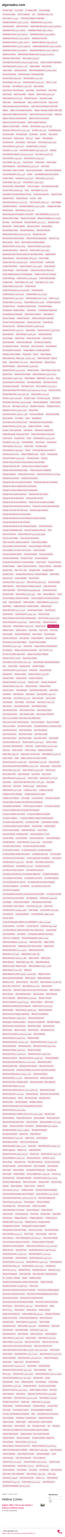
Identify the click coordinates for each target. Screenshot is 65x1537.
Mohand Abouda (32, 1094)
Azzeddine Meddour (10, 206)
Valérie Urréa (7, 1426)
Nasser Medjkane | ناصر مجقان (14, 1158)
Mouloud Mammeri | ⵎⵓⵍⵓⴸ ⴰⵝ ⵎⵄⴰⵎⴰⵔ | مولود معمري (22, 1114)
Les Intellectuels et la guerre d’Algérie (41, 882)
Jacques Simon (8, 690)
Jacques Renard (31, 686)
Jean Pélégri (19, 702)
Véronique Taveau (38, 1426)
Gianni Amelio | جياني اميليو (36, 582)
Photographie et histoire (11, 1226)
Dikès (5, 362)
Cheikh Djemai (30, 286)
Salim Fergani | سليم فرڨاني (12, 1342)
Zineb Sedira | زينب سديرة (31, 1482)
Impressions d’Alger (30, 658)
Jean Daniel (30, 694)
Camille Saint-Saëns (10, 266)
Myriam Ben (23, 1134)
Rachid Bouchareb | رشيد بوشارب (14, 1254)
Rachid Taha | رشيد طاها (11, 1266)
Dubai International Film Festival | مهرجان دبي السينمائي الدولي (24, 390)
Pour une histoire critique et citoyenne (16, 1242)
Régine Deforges (47, 1282)
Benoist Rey (7, 226)
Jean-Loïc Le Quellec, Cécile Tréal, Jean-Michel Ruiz (21, 718)
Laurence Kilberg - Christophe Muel (15, 834)
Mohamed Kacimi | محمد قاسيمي (14, 1054)
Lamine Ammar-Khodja (11, 830)
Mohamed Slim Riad (10, 1066)
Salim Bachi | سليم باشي (47, 1338)
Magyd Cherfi (49, 946)
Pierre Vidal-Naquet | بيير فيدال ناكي (28, 1238)
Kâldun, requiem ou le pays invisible (33, 758)
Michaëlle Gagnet (53, 1022)
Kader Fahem (7, 758)
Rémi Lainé (34, 1286)
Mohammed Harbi (46, 1078)
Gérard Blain (54, 574)
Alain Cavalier (39, 86)
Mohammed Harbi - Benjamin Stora (15, 1082)
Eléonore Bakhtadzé (40, 402)
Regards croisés (35, 1278)
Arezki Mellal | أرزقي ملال (12, 182)
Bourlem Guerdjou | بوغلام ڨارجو (39, 246)
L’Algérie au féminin (46, 790)
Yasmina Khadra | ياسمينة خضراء (35, 1462)
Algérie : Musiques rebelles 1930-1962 (48, 110)
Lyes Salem (21, 934)
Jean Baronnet (18, 694)
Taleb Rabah (7, 1398)
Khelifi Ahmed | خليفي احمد (12, 790)
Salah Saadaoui (51, 1334)
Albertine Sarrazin (31, 98)
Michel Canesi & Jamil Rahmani (14, 1026)
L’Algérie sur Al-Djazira (11, 798)
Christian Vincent (9, 306)
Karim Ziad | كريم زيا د (10, 18)
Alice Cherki (53, 134)
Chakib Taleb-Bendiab (47, 278)
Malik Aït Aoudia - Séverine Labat (14, 966)
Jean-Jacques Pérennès (45, 714)
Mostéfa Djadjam (21, 1102)
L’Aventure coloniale (52, 798)
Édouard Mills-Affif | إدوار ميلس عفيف (16, 394)
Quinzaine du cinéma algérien (13, 1246)
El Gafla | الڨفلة (29, 398)
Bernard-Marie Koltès (10, 230)
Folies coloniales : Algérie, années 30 (16, 542)
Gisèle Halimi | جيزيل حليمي (25, 594)
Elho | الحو (6, 406)
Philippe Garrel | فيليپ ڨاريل (13, 1222)
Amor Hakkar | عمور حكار (12, 162)
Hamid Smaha (8, 614)
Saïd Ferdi (55, 1326)
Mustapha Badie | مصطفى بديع (46, 1126)
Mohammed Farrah (31, 1078)
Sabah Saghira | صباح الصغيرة (26, 1322)
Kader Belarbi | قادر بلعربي (51, 754)
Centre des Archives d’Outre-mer (42, 270)
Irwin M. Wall (12, 666)
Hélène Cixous (40, 626)
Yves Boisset (44, 1470)
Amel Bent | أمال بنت (10, 150)
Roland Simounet (46, 1318)
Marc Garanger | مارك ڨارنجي (50, 982)
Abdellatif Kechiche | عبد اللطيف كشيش (16, 46)
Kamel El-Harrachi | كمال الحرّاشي (15, 762)
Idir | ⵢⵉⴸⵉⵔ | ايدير (45, 650)
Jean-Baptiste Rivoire (21, 706)
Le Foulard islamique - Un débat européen (37, 850)
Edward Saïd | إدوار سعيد (40, 394)
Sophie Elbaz (53, 1382)
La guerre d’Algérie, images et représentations (36, 818)
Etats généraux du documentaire (40, 422)
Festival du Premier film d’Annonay (15, 510)
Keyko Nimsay (42, 786)
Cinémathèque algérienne (47, 310)
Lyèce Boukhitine (9, 934)
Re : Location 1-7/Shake (11, 1278)
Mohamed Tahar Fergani (28, 1066)
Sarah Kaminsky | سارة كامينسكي (30, 1358)
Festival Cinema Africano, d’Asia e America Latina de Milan (23, 462)
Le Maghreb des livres (40, 854)
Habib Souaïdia (28, 602)
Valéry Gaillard (20, 1426)
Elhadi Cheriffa (55, 402)
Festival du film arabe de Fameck (14, 494)
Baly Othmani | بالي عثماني (25, 210)
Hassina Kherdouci (49, 622)
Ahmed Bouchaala (9, 74)
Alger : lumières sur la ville (37, 102)
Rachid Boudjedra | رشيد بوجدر (39, 1254)
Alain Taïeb (52, 90)
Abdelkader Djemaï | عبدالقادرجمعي (42, 34)
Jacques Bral (7, 674)
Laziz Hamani (47, 842)
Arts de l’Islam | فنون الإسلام (12, 190)
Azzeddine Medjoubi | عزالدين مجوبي (32, 206)
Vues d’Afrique (8, 1442)
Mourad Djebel (39, 1118)
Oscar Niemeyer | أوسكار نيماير (47, 1194)
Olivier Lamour (29, 1186)
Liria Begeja (7, 902)
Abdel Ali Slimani (22, 26)
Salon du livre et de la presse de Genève (17, 1346)
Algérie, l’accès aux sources (39, 118)
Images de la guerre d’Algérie (37, 654)
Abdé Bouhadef (8, 26)
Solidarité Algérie (27, 1382)
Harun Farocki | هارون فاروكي (48, 618)
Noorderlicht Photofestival (35, 1170)
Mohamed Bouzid (25, 1046)
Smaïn (47, 1378)
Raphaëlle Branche (39, 1270)
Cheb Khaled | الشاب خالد (24, 282)
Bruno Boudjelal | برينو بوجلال (26, 258)
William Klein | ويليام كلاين (39, 1450)
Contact (25, 1533)
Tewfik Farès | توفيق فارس (41, 1402)
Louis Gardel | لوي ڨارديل (49, 910)
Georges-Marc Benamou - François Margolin (32, 574)
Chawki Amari (8, 282)
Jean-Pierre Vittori (40, 738)
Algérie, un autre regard (11, 126)
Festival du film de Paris (34, 498)
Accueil (4, 1494)
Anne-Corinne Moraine (34, 170)
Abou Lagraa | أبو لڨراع (31, 58)
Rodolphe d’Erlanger (52, 1314)
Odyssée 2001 (43, 1182)
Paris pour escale (24, 1206)
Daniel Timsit (19, 338)
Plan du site (6, 1533)
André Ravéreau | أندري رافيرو (28, 166)
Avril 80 (32, 198)
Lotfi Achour (48, 906)
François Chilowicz (46, 554)
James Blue (53, 690)
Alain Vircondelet (20, 94)
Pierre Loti (52, 1234)
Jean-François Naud (44, 710)
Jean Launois (50, 698)
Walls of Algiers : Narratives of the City (16, 1446)
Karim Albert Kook (9, 774)
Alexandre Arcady (46, 98)
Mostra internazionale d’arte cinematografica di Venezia (22, 1106)
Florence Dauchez (9, 534)
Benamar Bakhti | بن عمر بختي (35, 222)
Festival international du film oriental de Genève (19, 526)
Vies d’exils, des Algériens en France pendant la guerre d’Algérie (25, 1430)
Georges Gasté (34, 570)
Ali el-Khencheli (8, 134)
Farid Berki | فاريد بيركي (11, 442)
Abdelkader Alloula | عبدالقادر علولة (40, 30)
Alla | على (29, 138)
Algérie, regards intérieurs (37, 122)
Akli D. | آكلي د (51, 82)
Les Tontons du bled (54, 894)
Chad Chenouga (8, 278)
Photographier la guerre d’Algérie (33, 1226)
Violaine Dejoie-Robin (10, 1434)
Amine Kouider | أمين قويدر (12, 158)
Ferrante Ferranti (33, 458)
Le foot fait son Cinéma (11, 850)
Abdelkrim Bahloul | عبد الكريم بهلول (44, 42)
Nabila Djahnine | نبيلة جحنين (13, 1138)
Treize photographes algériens (41, 1410)
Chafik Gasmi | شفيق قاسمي (27, 278)
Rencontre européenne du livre (14, 1294)
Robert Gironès (44, 1310)
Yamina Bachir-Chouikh (25, 1454)
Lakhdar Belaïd (49, 826)
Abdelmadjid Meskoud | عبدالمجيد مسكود (47, 46)
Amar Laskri (31, 142)
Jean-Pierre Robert (9, 738)
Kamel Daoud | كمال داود (37, 762)
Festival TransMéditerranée (12, 530)
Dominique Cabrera (50, 382)
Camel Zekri (50, 262)
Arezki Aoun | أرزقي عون (24, 178)
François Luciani (27, 558)
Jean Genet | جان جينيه (22, 698)
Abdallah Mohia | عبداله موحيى (41, 22)
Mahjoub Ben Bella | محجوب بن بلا (15, 950)
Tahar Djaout (20, 1394)
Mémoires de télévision (40, 1014)
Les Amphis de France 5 (34, 870)
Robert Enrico (32, 1310)
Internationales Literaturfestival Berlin (46, 662)
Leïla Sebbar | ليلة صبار (24, 866)
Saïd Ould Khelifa (21, 1330)
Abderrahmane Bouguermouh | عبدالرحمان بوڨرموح (36, 54)
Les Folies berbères (52, 878)
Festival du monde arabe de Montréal (46, 506)
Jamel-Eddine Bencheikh (38, 690)
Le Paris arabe (55, 854)
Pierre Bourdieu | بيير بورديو (12, 1234)
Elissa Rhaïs (33, 410)
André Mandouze (9, 166)
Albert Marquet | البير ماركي (12, 98)
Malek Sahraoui (8, 962)
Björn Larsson (8, 242)
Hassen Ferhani (35, 622)
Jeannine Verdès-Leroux (11, 742)
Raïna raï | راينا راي (9, 1270)
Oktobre (5, 1186)
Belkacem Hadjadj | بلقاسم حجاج (49, 218)
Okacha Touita (56, 1182)
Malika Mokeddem (44, 978)
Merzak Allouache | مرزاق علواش (14, 1018)
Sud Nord (53, 1390)
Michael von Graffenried (36, 1022)
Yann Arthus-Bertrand (23, 1458)
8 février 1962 (8, 10)
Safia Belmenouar (9, 1326)
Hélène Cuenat (8, 630)
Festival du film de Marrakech (13, 498)
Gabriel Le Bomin (45, 566)
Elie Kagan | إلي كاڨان (20, 406)
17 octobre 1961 (31, 10)
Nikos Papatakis (39, 1166)
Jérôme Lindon (51, 742)
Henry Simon (37, 634)
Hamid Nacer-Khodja (35, 610)
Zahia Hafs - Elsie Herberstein (13, 1474)
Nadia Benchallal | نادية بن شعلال (14, 1146)
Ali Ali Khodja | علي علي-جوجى (41, 126)
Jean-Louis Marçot (37, 722)
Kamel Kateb (44, 766)
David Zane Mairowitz (24, 342)
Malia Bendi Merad (42, 962)
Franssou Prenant (54, 562)
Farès (29, 438)
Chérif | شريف (54, 298)
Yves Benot (33, 1470)
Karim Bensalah (23, 774)
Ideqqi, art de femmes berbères (26, 650)
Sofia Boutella (8, 1382)
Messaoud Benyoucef (36, 1018)
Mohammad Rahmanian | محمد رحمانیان (17, 1074)
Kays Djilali (50, 782)
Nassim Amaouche (33, 1158)
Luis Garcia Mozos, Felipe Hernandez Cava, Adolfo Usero (23, 930)
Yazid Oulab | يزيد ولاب (25, 1466)
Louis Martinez (8, 914)
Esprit (28, 418)
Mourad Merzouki (53, 1118)
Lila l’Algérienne (31, 898)
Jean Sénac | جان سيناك (45, 702)
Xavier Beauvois (56, 1450)
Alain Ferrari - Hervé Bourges (13, 90)
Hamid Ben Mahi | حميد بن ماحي (14, 610)
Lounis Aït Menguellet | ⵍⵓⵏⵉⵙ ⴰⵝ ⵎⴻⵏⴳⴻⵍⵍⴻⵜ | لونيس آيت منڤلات (26, 922)
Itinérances (33, 670)
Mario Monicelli (51, 994)
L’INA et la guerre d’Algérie (32, 806)
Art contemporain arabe (50, 186)
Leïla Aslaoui (56, 858)
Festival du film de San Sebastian (14, 502)
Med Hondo (49, 1002)
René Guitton (7, 1306)
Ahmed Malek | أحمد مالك (12, 82)
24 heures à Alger (9, 14)
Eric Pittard (19, 418)
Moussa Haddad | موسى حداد (50, 1122)
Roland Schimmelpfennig (28, 1318)
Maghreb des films (9, 946)
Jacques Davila (8, 678)
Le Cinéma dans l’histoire (12, 846)
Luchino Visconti (32, 926)
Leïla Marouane (8, 866)
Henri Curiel (43, 630)
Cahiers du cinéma (36, 262)
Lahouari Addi (37, 826)
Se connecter (16, 1533)
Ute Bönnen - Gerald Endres (26, 1418)
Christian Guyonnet (53, 302)
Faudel (27, 450)
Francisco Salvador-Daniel (12, 554)
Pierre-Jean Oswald (50, 1238)
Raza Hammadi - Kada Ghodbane (45, 1274)
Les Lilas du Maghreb (10, 886)
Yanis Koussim (8, 1458)
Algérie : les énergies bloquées (21, 110)
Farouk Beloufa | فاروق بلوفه (13, 450)
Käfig (16, 758)
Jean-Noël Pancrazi (10, 730)
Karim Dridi (36, 774)
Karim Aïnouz (50, 770)
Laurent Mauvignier (53, 838)
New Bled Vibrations (35, 1162)
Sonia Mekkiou (41, 1382)
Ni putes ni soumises (52, 1162)
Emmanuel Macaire (37, 414)
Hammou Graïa (43, 614)
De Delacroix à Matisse (42, 342)
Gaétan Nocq (7, 570)
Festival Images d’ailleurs (39, 510)
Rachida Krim (50, 1266)
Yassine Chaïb (54, 1462)
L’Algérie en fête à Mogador (12, 794)
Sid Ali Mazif (32, 1366)
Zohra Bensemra (49, 1482)
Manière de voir (8, 982)
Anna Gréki (45, 166)
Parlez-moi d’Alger (39, 1206)
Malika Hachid (30, 978)
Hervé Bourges (49, 634)
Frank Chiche (41, 562)
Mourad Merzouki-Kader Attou (13, 1122)
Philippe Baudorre (21, 1218)
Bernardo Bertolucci (27, 230)
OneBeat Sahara (27, 1190)
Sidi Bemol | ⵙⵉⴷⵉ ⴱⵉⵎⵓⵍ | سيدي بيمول (17, 1370)
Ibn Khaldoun (7, 650)
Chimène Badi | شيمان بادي (12, 302)
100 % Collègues (24, 14)
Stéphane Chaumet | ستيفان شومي (15, 1390)
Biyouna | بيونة (54, 238)
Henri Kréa (54, 630)
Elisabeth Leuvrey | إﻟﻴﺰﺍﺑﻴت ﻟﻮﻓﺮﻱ (15, 410)
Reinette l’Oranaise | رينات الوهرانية (15, 1286)
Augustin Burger (22, 198)
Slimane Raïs (38, 1378)
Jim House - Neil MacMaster (13, 746)
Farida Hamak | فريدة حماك (12, 446)
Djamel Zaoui (7, 374)
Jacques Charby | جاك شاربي (38, 674)
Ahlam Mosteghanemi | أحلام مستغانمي (42, 70)
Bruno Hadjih (44, 258)
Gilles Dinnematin (50, 586)
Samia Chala (54, 1350)
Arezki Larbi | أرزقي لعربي (44, 178)
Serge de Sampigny (51, 1358)
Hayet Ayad (7, 626)
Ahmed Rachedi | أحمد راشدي (33, 82)
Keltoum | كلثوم (28, 786)
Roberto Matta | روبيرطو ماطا (32, 1314)
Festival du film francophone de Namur (16, 506)
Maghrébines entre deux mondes (30, 946)
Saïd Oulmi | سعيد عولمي (39, 1330)
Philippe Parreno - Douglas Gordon (37, 1222)
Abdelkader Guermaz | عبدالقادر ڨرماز (16, 38)
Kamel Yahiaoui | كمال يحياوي (33, 770)
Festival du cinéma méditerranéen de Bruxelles (19, 486)
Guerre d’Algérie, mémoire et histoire (16, 598)
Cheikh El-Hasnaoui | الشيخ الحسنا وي (16, 290)
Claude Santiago (9, 318)
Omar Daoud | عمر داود (11, 1190)
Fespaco (44, 458)
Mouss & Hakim (32, 1122)
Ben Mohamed (17, 222)
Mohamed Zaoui (8, 1070)
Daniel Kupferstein (45, 334)
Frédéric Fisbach (9, 566)
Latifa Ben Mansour (28, 830)
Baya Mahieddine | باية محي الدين (47, 214)
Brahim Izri (24, 250)
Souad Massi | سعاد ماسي (12, 1386)
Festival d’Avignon (9, 474)
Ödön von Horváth (29, 1182)
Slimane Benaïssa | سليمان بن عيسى (48, 1374)
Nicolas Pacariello (9, 1166)
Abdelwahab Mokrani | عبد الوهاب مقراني (44, 50)
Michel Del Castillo (34, 1026)
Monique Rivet (8, 1102)
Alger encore (53, 102)
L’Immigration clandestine (12, 806)
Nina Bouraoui (53, 1166)
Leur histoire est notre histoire (13, 898)
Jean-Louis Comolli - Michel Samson (16, 722)
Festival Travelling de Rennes (35, 530)
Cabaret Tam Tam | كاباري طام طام (15, 262)
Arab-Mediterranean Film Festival (46, 174)
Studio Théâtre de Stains (38, 1390)
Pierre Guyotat (41, 1234)
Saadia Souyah (8, 1322)
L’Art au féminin (37, 798)
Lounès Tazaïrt (8, 918)
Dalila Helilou (30, 330)
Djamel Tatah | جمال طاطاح (50, 370)
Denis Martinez (51, 346)
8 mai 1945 (19, 10)
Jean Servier (7, 706)
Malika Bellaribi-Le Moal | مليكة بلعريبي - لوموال (19, 974)
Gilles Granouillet (9, 590)
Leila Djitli (29, 862)
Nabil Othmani (35, 1134)
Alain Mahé (30, 90)
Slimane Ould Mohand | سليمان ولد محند (17, 1378)
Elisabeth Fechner (53, 406)
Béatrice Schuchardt (28, 218)
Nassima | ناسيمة (49, 1158)
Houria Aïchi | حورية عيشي (12, 646)
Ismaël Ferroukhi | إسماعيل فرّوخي (15, 670)
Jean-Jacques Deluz (10, 714)
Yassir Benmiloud (9, 1466)
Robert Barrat (19, 1310)
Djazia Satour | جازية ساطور (12, 378)
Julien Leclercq (30, 750)
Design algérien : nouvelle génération (37, 350)
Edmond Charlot (54, 390)
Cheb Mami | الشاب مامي (44, 282)
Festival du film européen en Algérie (41, 502)
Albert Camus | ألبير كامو (45, 94)
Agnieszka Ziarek (20, 70)
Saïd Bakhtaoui (43, 1326)
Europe (46, 426)
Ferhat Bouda (52, 454)
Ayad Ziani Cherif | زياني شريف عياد (15, 202)
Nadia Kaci (32, 1146)
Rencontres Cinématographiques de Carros (42, 1294)
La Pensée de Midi (32, 822)
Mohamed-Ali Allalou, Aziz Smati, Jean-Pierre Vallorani (36, 1070)
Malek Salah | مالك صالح (24, 962)
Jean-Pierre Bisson (9, 734)
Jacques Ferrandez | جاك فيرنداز (14, 682)
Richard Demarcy (41, 1306)
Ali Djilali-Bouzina (55, 130)
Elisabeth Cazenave (37, 406)
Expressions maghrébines (44, 430)
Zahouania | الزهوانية (10, 1478)
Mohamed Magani (52, 1058)
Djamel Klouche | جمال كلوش (27, 366)
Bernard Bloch (47, 226)
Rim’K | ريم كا (7, 1310)
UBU (33, 1414)
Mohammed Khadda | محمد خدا (14, 1086)
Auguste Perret (56, 194)
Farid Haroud (51, 442)
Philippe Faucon (51, 1218)
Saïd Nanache (8, 1330)
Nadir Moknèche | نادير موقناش (49, 1146)
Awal (39, 198)
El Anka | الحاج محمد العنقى (12, 398)
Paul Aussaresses (21, 1214)
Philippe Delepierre (36, 1218)
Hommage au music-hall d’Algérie (15, 642)
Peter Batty (56, 1214)
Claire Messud (48, 314)
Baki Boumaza (8, 210)
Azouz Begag (56, 202)
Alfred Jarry (7, 102)
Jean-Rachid (53, 738)
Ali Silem (43, 134)
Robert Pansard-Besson (11, 1314)
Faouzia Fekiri (19, 438)
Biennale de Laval (39, 234)
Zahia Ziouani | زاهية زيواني (36, 1474)
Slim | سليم (7, 1374)
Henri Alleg (33, 630)
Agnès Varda (7, 70)
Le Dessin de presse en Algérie (34, 846)
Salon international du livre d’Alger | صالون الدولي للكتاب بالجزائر (25, 1350)
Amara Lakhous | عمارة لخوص (13, 146)
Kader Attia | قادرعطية (10, 754)
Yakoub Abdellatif (9, 1454)
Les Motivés (24, 886)
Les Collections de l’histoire (12, 878)
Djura (58, 378)
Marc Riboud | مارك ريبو (31, 986)
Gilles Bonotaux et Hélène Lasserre (28, 586)
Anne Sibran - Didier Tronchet (13, 170)
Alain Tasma (7, 94)
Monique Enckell (31, 1098)
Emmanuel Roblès (52, 414)
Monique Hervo (44, 1098)
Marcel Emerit (47, 986)
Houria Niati (28, 646)
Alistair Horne (19, 138)
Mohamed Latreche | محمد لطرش (31, 1058)
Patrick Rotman (46, 1210)
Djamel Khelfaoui (9, 366)
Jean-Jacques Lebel (27, 714)
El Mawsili (56, 398)
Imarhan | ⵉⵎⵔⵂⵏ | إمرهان (11, 658)
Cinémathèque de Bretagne (12, 314)
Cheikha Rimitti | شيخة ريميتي (13, 298)
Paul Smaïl (34, 1214)
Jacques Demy (21, 678)
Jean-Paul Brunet (25, 730)
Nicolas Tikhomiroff (24, 1166)
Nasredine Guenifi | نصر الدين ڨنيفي (15, 1154)
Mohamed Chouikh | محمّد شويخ (44, 1046)
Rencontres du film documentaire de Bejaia (18, 1302)
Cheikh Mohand (37, 290)
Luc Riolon (20, 926)
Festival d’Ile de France (26, 474)
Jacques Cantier (20, 674)
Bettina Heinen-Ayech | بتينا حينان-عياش (17, 234)
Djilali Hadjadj (29, 378)
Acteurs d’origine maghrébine (50, 62)
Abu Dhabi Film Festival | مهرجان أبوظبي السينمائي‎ (20, 62)
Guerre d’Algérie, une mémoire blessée (45, 598)
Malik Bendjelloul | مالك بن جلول (40, 966)
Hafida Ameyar (46, 606)
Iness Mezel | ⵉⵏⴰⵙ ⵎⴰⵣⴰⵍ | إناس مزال (17, 662)
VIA (49, 1426)
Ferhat (42, 454)
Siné (50, 1370)
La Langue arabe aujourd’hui (13, 822)
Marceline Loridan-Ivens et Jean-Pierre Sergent (30, 990)
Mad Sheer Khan (36, 942)
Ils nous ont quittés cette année (14, 654)
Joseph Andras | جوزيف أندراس (46, 746)
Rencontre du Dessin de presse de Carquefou (19, 1290)
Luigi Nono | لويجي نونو (49, 926)
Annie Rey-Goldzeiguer (53, 170)
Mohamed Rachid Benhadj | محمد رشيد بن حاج (19, 1062)
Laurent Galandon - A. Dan (39, 834)
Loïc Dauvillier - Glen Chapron (13, 906)
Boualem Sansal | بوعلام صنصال (14, 246)
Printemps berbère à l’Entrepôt (43, 1242)
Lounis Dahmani (8, 926)
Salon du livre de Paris (50, 1342)
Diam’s (35, 354)
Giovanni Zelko (8, 594)
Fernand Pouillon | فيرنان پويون (13, 458)
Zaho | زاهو (52, 1474)
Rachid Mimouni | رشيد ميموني (37, 1262)
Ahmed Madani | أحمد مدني (33, 78)
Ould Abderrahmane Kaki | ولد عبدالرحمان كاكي (19, 1198)
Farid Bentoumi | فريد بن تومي (43, 438)
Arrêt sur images (33, 186)
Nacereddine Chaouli (10, 1142)
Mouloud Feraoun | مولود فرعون (14, 1110)
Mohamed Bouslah (9, 1046)
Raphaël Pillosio (24, 1270)
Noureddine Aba (8, 1178)
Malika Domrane (44, 974)
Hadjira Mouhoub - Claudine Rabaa (26, 606)
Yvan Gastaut (21, 1470)
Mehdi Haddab (8, 1010)
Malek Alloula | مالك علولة (31, 954)
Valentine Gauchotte (46, 1418)
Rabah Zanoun (8, 1250)
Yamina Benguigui (42, 1454)
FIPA (49, 530)
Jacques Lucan (33, 682)
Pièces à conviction (35, 1230)
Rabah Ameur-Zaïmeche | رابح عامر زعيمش (41, 1246)
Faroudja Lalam (41, 446)
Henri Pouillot (7, 634)
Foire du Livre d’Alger (10, 538)
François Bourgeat (30, 554)
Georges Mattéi (47, 570)
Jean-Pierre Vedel (25, 738)
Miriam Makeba (39, 1034)
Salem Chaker (31, 1338)
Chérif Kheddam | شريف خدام (36, 298)
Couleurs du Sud (9, 326)
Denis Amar (25, 346)
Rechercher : (54, 1495)
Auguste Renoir (8, 198)
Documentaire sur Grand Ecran (14, 382)
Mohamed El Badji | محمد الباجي (14, 1050)
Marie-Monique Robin (23, 994)
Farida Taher (28, 446)
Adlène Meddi (35, 66)
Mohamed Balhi (33, 1038)
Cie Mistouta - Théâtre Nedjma (14, 310)
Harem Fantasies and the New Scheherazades (19, 618)
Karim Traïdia (33, 778)
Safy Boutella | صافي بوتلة (27, 1326)
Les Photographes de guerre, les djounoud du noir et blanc (23, 894)
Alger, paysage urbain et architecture (16, 106)
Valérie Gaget (21, 1422)
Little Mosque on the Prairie (41, 902)
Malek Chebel (34, 958)
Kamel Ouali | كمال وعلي (11, 770)
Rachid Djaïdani (21, 1258)
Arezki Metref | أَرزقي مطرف (33, 182)
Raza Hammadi (25, 1274)
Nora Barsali (51, 1170)
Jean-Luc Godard (9, 726)
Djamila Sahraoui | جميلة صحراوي (44, 374)
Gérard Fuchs (8, 578)
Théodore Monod (39, 1406)
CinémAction (31, 310)
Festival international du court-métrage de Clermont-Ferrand (24, 518)
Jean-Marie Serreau (25, 726)
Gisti (39, 594)
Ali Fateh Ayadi (21, 134)
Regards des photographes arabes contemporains (20, 1282)
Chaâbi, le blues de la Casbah (45, 274)
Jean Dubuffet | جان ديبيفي (46, 694)
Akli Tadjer (6, 86)
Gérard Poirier (34, 578)
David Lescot (47, 338)
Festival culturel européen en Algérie (35, 466)
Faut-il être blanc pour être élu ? (44, 450)
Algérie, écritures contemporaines (15, 118)
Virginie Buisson (8, 1438)
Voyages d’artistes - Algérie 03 (43, 1438)
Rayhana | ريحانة (54, 1270)
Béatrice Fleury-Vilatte (10, 218)
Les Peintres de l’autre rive (40, 886)
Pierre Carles (28, 1234)
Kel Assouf (17, 786)
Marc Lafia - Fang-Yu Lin (11, 986)
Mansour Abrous (22, 982)
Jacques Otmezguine (48, 682)
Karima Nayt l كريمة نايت (48, 778)
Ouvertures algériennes (46, 1198)
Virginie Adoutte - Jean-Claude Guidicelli (35, 1434)
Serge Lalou (7, 1362)
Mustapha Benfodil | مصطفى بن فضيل (16, 1130)
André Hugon (51, 162)
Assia (27, 190)
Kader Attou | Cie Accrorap (30, 754)
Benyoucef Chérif (33, 226)
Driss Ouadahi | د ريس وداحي (46, 386)
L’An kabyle (25, 798)
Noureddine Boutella (24, 1178)
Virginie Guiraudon (23, 1438)
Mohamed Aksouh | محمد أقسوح (14, 1038)
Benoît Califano (19, 226)
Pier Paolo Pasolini (51, 1230)
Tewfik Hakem (8, 1406)
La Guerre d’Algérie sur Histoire (38, 814)
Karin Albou (7, 782)
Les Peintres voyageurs (11, 890)
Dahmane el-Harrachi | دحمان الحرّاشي (30, 326)
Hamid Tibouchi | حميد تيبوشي (25, 614)
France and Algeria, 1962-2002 (40, 546)
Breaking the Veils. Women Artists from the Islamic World (23, 254)
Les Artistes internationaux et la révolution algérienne (21, 874)
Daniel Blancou (8, 334)
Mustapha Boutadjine (39, 1130)
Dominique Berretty (34, 382)
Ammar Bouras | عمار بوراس (34, 158)
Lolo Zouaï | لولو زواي (34, 906)
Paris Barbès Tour (9, 1206)
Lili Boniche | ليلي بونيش (48, 898)
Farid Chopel (39, 442)
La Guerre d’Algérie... (10, 818)
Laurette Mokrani (9, 842)
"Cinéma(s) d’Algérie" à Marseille (32, 18)
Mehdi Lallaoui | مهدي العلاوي (26, 1010)
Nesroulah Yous (20, 1162)
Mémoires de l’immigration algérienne (16, 1014)
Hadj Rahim (7, 606)
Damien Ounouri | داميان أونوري (49, 330)
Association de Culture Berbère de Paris (17, 194)
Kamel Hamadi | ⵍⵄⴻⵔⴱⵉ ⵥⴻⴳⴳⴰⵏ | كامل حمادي (20, 766)
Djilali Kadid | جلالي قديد (45, 378)
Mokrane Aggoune (9, 1098)
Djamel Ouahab (33, 370)
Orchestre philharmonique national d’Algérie (18, 1194)
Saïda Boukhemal (9, 1334)
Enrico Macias (8, 418)
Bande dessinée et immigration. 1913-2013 (18, 214)
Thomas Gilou (53, 1406)
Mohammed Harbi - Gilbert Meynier (42, 1082)
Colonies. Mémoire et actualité (42, 318)
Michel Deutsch (48, 1026)
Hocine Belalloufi (37, 638)
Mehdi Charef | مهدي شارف (42, 1006)
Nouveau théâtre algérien (12, 1182)
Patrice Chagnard (33, 1210)
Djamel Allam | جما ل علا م (18, 362)
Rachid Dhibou (8, 1258)
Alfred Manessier (19, 102)
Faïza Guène (7, 438)
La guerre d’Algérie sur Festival (14, 814)
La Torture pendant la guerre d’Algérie (16, 826)
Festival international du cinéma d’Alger (17, 514)
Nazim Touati (7, 1162)
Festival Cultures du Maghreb (40, 470)
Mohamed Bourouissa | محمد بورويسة (44, 1042)
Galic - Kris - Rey (21, 570)
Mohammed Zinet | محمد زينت (13, 1094)
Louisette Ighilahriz (22, 914)
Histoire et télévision (10, 638)
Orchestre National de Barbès (46, 1190)
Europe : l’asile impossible (12, 430)
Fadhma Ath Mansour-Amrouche (42, 434)
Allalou (37, 138)
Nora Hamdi (7, 1174)
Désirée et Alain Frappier (11, 354)
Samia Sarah (7, 1354)
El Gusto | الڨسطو (43, 398)
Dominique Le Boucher (11, 386)
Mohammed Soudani (47, 1090)
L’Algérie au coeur (30, 790)
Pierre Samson (8, 1238)
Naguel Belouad (34, 1150)
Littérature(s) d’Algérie (21, 902)
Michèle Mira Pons (47, 1030)
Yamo (54, 1454)
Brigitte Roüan (50, 254)
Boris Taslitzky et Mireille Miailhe (33, 242)
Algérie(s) (58, 114)
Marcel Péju (7, 990)
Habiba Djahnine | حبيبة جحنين (47, 602)
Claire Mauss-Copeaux (33, 314)
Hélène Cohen (53, 626)
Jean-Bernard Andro (10, 710)
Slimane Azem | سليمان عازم (23, 1374)
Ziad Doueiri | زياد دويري (11, 1482)
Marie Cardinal (55, 990)
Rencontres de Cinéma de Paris (31, 1298)
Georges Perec (8, 574)
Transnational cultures (20, 1410)
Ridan (52, 1306)
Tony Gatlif (6, 1410)
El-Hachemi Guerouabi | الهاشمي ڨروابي (17, 402)
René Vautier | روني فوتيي (24, 1306)
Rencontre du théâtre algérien (48, 1290)
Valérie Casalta (8, 1422)
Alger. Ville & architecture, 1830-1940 (44, 106)
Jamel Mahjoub (21, 690)
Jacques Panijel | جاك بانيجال (13, 686)
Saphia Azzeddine (9, 1358)
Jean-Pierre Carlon (25, 734)
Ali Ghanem (33, 134)
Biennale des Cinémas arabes (13, 238)
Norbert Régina (19, 1174)
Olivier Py (40, 1186)
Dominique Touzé (27, 386)
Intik (4, 666)
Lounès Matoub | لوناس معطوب (42, 914)
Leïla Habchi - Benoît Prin (44, 862)
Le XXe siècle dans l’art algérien (38, 858)
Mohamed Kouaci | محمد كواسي (39, 1054)
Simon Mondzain (40, 1370)
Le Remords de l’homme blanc (13, 858)
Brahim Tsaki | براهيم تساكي (39, 250)
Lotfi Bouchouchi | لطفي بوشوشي (14, 910)
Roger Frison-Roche (10, 1318)
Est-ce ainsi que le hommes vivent (15, 422)
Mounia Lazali (50, 1114)
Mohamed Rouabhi (44, 1062)
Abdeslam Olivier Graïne (11, 58)
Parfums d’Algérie (43, 1202)
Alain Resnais (41, 90)
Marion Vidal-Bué (9, 998)
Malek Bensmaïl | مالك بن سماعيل (15, 958)
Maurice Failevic (36, 1002)
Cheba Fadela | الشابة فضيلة (13, 286)
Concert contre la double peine (14, 322)
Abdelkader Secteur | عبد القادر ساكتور (16, 42)
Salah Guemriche (37, 1334)
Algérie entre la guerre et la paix (41, 114)
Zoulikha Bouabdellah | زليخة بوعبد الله (16, 1486)
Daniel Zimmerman (33, 338)
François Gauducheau (10, 558)
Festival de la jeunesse (11, 478)
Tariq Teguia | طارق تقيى (48, 1398)
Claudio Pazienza (23, 318)
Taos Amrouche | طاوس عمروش (25, 1398)
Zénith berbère (52, 1478)
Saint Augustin (23, 1334)
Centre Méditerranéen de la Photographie (17, 274)
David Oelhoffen (8, 342)
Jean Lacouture (37, 698)
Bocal (17, 242)
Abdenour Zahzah (9, 54)
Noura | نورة (56, 1174)
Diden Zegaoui (46, 354)
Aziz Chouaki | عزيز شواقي (39, 202)
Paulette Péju (45, 1214)
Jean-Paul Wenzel (40, 730)
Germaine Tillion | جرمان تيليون (13, 582)
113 (33, 14)
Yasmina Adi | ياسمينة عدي (12, 1462)
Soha (17, 1382)
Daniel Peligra (8, 338)
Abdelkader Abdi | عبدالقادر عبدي (14, 30)
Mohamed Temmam (46, 1066)
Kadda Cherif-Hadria (45, 750)
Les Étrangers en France (33, 878)
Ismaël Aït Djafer (38, 666)
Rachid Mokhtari (56, 1262)
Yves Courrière (56, 1470)
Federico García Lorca (11, 454)
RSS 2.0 (32, 1533)
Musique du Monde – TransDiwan (21, 1126)
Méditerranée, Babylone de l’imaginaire (17, 1006)
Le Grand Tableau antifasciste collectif (16, 854)
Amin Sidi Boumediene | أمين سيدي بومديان (18, 154)
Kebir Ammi (7, 786)
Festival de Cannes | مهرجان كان (48, 474)
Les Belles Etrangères (50, 874)
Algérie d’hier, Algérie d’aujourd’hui (15, 114)
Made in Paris (49, 942)
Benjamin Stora (53, 222)
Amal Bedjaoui (48, 138)
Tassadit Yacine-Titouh (11, 1402)
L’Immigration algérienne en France (40, 934)
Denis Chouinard (37, 346)
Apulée (29, 174)
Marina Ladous (38, 994)
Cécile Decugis (49, 266)
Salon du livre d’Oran (32, 1342)
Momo (20, 1098)
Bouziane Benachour (10, 250)
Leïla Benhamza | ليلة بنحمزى (13, 862)
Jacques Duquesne (36, 678)
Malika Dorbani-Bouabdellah (13, 978)
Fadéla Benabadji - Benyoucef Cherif (16, 434)
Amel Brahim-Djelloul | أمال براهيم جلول (33, 150)
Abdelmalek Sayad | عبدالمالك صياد (15, 50)
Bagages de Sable (54, 206)
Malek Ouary (45, 958)
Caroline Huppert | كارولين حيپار (31, 266)
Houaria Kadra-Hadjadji (37, 642)
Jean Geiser (7, 698)
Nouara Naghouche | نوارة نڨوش (38, 1174)
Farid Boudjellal (27, 442)
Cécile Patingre (8, 270)
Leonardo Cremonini (42, 866)
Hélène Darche (21, 630)
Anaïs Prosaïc (28, 162)
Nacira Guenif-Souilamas (29, 1142)
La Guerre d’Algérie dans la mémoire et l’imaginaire (21, 810)
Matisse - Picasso (45, 998)
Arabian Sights (8, 178)
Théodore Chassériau (23, 1406)
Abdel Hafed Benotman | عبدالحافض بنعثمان (46, 26)
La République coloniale (49, 822)
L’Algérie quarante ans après (35, 794)
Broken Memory (8, 258)
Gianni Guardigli (54, 582)
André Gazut (39, 162)
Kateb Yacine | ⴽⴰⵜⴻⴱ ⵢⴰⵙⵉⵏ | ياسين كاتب (28, 782)
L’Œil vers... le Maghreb (11, 938)
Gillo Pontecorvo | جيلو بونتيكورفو (28, 590)
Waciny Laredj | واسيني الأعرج (26, 1442)
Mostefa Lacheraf (36, 1102)
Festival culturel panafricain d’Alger (15, 470)
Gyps (4, 602)
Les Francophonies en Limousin (14, 882)
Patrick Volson (8, 1214)
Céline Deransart (22, 270)
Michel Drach (7, 1030)
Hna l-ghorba (24, 638)
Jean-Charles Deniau (27, 710)
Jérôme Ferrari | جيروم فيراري (33, 742)
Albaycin (31, 94)
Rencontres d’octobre (10, 1298)
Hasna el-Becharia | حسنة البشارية (15, 622)
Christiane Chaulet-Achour (26, 306)
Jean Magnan (7, 702)
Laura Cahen (42, 830)
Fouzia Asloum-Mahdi (39, 542)
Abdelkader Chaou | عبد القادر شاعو (15, 34)
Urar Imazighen (8, 1418)
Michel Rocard (33, 1030)
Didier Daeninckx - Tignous (47, 358)
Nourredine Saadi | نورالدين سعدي (45, 1178)
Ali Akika (25, 126)
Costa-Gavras (48, 322)
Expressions (28, 430)
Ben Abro (6, 222)
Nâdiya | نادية (22, 1150)
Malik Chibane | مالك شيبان (12, 970)
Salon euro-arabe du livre (43, 1346)
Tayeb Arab (25, 1402)
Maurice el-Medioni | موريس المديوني (15, 1002)
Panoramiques (29, 1202)
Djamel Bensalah (36, 362)
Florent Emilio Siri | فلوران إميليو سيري (31, 534)
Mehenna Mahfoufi (45, 1010)
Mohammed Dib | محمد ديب (12, 1078)
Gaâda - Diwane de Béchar (26, 566)
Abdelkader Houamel (39, 38)
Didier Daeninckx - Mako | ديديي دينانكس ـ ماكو (19, 358)
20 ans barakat (44, 10)
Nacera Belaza (42, 1138)
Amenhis (53, 150)
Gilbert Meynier (8, 586)
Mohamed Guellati (34, 1050)
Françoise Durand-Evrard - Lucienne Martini (18, 562)
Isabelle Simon (25, 666)
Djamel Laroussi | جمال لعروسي (14, 370)
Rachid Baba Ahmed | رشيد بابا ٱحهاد (42, 1250)
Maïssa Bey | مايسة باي (11, 954)
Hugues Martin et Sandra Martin (45, 646)
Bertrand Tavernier (43, 230)
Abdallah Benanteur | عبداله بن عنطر (15, 22)
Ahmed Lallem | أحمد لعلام (12, 78)
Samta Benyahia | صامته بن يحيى (25, 1354)
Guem (59, 594)
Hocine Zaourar (50, 638)
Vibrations (56, 1426)
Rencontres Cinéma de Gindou (47, 1302)
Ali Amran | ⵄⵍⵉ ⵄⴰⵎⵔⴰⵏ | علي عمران (16, 130)
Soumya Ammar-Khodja (47, 1386)
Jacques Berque (45, 670)
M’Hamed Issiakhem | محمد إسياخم (15, 942)
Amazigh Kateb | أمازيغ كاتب (36, 146)
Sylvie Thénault (8, 1394)
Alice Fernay (7, 138)
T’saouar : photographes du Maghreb (16, 1414)
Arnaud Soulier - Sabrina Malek (14, 186)
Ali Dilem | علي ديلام (39, 130)
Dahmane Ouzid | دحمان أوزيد (13, 330)
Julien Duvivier (17, 750)
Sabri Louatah (44, 1322)
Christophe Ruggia (45, 306)
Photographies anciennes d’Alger (14, 1230)
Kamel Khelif (56, 766)
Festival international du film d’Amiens (16, 522)
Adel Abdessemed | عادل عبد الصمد (15, 66)
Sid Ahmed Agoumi (32, 1362)
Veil (28, 1426)
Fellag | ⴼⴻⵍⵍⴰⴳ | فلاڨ (29, 454)
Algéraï (5, 110)
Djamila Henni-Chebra (22, 374)
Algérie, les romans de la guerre (14, 122)
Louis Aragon (33, 910)
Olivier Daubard (16, 1186)
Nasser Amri (34, 1154)
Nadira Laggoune (9, 1150)
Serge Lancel (18, 1362)
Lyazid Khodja (51, 930)
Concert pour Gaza (33, 322)
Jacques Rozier (44, 686)
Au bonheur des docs (41, 194)
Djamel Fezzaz (50, 362)
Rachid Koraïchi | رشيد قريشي (13, 1262)
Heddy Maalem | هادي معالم (23, 626)
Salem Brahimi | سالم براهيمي (13, 1338)
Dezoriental (27, 354)
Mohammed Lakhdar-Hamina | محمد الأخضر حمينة (20, 1090)
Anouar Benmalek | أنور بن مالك (14, 174)
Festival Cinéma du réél (11, 466)
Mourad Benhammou (24, 1118)
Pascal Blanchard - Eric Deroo (13, 1210)
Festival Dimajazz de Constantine (46, 482)
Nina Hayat (7, 1170)
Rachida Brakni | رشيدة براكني (32, 1266)
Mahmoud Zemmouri (36, 950)
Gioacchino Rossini (49, 590)
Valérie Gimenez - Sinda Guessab (40, 1422)
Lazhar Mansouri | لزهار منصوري (28, 842)
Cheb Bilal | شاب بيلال (45, 14)
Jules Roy (6, 750)
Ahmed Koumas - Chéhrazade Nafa (30, 74)
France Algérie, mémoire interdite (14, 546)
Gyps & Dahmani (15, 602)
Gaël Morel (57, 566)
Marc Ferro (34, 982)
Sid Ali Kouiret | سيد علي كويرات (14, 1366)
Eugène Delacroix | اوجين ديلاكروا (14, 426)
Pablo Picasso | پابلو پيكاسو (12, 1202)
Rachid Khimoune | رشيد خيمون (40, 1258)
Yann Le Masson (39, 1458)
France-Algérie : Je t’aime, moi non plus (17, 550)
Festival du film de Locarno (38, 494)
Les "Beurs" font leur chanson (13, 870)
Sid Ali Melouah (44, 1366)
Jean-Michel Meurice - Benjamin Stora (47, 726)
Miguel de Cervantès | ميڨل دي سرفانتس (17, 1034)
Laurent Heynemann (36, 838)
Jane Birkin (7, 694)
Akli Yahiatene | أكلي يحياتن (22, 86)
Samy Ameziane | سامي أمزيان (50, 1354)
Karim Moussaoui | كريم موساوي (14, 778)
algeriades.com (13, 5)
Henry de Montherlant (22, 634)
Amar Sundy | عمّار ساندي (47, 142)
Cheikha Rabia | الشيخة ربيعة (36, 294)
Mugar (5, 1126)
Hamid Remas (50, 610)
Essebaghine (36, 418)
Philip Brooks (7, 1218)
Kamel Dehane (54, 762)
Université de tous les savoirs (47, 1414)
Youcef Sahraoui (8, 1470)
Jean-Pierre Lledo (40, 734)
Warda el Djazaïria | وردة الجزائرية (44, 1446)
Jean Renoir (30, 702)
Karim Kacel (46, 774)
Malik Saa (27, 970)
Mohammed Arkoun (40, 1074)
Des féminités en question (12, 350)
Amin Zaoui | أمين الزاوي (43, 154)
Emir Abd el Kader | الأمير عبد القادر (15, 414)
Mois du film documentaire (49, 1094)
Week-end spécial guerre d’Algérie (15, 1450)
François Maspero (41, 558)
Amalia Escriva (8, 142)
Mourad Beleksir (8, 1118)
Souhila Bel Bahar (29, 1386)
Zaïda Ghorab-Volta (27, 1478)
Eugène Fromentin (35, 426)
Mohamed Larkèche (10, 1058)
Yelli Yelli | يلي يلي (42, 1466)
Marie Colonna (8, 994)
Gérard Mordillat (20, 578)
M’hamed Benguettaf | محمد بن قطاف (35, 938)
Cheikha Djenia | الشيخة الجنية (13, 294)
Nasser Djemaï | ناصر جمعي (51, 1154)
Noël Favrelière (18, 1170)
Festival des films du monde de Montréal (17, 482)
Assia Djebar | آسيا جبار (39, 190)
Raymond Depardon (10, 1274)
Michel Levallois (20, 1030)
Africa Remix (46, 66)
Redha (24, 1278)
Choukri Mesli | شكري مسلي (34, 302)
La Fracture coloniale (52, 806)
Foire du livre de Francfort (29, 538)
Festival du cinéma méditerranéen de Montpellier (20, 490)
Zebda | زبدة (40, 1478)
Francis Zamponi (39, 550)
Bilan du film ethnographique (37, 238)
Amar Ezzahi (20, 142)
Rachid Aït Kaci (21, 1250)
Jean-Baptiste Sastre (39, 706)
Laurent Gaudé (8, 838)
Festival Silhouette (45, 526)
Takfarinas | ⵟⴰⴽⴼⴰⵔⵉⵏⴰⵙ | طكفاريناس (42, 1394)
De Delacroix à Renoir (10, 346)
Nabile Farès (29, 1138)
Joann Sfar (29, 746)
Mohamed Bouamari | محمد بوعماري (15, 1042)
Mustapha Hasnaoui (10, 1134)
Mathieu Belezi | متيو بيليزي (26, 998)
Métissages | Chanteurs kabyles (14, 1022)
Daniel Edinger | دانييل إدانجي (26, 334)
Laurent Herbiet (21, 838)
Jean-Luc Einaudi (53, 722)
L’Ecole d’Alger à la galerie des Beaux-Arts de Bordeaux (22, 802)
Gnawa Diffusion (49, 594)
